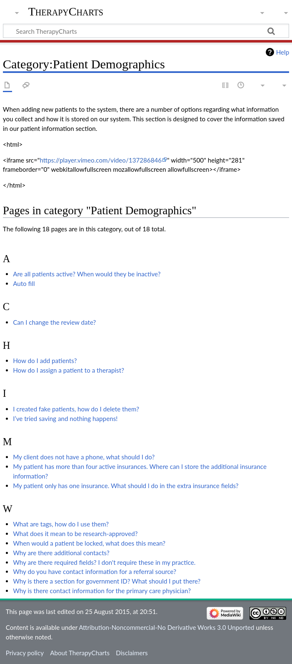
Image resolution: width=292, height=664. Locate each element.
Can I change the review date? (54, 322)
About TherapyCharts (80, 652)
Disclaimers (131, 652)
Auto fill (24, 283)
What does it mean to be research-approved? (75, 533)
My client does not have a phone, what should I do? (84, 457)
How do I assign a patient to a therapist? (68, 370)
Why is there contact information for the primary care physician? (102, 590)
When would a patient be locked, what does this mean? (89, 543)
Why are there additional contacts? (61, 552)
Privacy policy (25, 652)
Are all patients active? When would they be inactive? (86, 274)
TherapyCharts (65, 11)
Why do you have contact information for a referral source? (94, 571)
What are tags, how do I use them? (61, 524)
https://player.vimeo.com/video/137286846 (101, 160)
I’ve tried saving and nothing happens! (65, 418)
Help (282, 52)
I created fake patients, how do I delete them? (76, 409)
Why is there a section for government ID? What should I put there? (106, 581)
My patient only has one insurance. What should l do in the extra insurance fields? (126, 485)
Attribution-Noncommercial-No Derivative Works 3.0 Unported (166, 627)
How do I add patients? (45, 360)
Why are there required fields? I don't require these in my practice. (104, 562)
